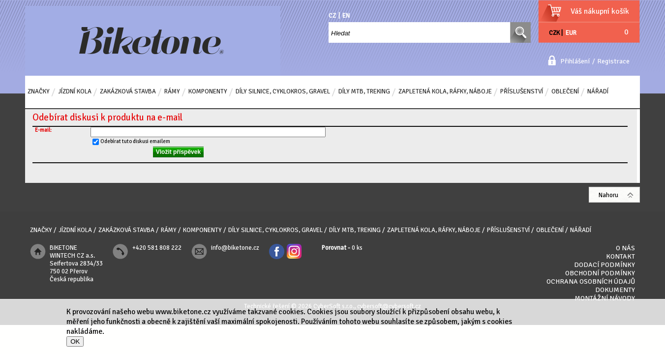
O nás (625, 248)
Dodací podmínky (604, 265)
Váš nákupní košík (600, 11)
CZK (554, 33)
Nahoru (608, 195)
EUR (571, 33)
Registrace (613, 61)
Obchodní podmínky (600, 273)
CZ (332, 16)
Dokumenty (615, 290)
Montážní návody (604, 298)
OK (75, 341)
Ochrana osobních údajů (590, 281)
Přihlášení (575, 61)
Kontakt (620, 256)
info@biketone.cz (235, 248)
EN (346, 16)
